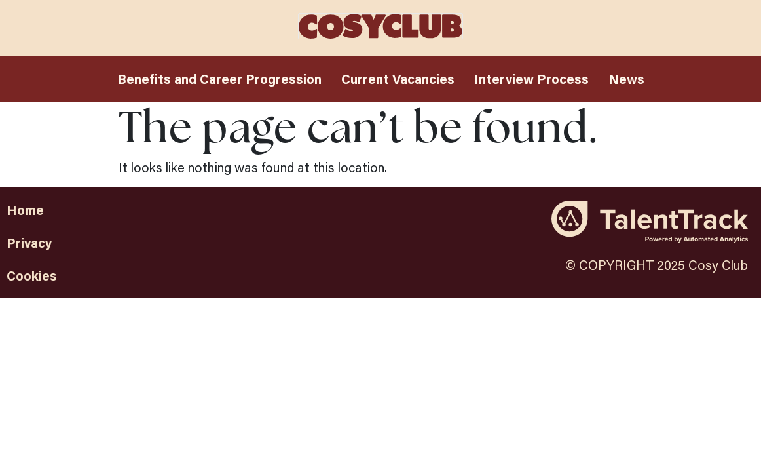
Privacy (29, 242)
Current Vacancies (398, 78)
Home (25, 209)
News (626, 78)
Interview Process (531, 78)
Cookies (32, 275)
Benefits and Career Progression (219, 78)
